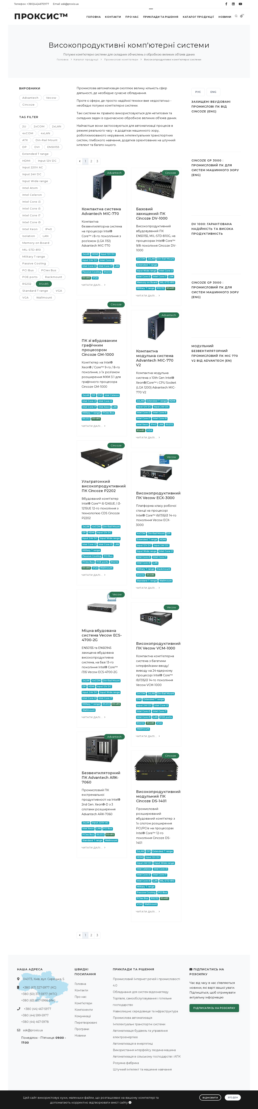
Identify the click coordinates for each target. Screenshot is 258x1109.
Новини (224, 16)
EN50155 (53, 147)
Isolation (28, 236)
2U (24, 126)
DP (24, 147)
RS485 (44, 283)
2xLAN (56, 126)
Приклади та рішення (160, 16)
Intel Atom (30, 188)
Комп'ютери (83, 1003)
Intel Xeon (30, 229)
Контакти (112, 16)
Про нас (131, 16)
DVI (37, 147)
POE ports (29, 277)
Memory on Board (35, 242)
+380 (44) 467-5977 (37, 1009)
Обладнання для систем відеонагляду (141, 992)
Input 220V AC (32, 167)
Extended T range (35, 153)
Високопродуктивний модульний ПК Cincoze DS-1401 (158, 796)
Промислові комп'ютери (121, 59)
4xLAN (45, 133)
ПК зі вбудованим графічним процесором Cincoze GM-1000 (99, 347)
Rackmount (53, 277)
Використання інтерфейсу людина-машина (144, 1050)
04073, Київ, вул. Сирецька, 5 (43, 979)
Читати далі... (94, 284)
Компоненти (84, 1010)
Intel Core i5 (31, 208)
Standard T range (35, 290)
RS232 (26, 283)
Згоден (233, 1097)
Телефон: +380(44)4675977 (31, 3)
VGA (59, 290)
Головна (93, 16)
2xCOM (39, 126)
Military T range (33, 256)
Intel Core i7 (31, 215)
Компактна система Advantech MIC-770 (101, 211)
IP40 (48, 229)
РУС (198, 91)
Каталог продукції (198, 16)
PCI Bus (28, 270)
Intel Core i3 (31, 201)
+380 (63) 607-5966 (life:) (38, 1000)
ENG (213, 91)
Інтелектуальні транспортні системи (139, 1024)
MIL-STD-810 (31, 249)
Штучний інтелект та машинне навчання (142, 1069)
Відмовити (210, 1097)
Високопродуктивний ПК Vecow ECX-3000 (158, 495)
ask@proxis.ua (33, 1030)
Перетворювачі (86, 1022)
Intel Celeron (32, 194)
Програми (82, 1029)
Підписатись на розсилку (214, 1008)
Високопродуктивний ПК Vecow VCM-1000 (158, 645)
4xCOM (27, 133)
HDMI (26, 160)
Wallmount (44, 297)
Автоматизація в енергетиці (133, 1043)
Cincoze (28, 104)
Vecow (51, 97)
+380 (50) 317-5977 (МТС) (39, 994)
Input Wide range (35, 181)
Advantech (30, 97)
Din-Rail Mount (47, 140)
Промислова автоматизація (132, 1018)
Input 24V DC (32, 174)
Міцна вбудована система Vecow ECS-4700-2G (102, 635)
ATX (25, 140)
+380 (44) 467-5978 (35, 1022)
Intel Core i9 (31, 222)
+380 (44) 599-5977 (35, 1015)
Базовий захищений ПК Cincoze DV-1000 (151, 214)
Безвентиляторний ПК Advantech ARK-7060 (101, 777)
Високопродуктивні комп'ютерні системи (172, 59)
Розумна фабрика (126, 1063)
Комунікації (83, 1016)
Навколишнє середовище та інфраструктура (145, 1011)
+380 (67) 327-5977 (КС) (39, 987)
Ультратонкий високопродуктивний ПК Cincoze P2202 (104, 486)
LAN (46, 236)
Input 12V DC (47, 160)
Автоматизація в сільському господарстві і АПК (147, 1056)
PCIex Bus (48, 270)
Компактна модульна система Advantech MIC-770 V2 (154, 358)
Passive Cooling (34, 263)
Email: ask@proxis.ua (66, 3)
